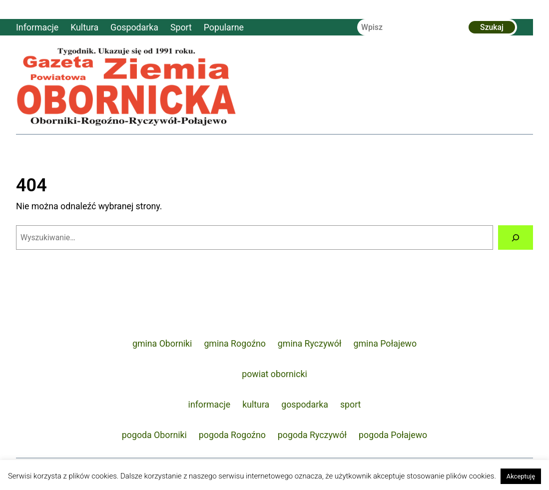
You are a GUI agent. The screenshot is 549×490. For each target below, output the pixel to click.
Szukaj (492, 27)
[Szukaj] (515, 237)
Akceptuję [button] (521, 476)
